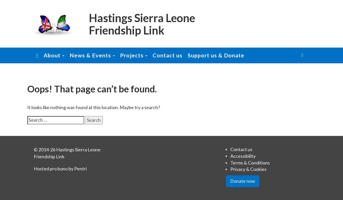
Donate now (242, 181)
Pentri (80, 168)
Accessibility (243, 156)
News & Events (92, 55)
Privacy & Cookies (248, 169)
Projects (133, 55)
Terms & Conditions (250, 163)
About (54, 55)
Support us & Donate (216, 55)
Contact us (167, 55)
